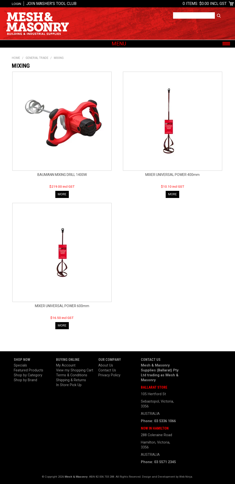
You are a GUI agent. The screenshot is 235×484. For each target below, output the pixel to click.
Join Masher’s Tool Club (51, 3)
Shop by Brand (25, 380)
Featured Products (28, 370)
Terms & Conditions (71, 375)
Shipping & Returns (71, 380)
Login (16, 4)
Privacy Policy (109, 375)
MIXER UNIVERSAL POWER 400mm (172, 175)
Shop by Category (28, 375)
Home (16, 58)
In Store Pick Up (69, 385)
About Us (105, 365)
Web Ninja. (186, 476)
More (62, 194)
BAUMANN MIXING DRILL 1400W (62, 175)
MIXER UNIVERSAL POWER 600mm (62, 306)
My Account (65, 365)
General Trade (37, 58)
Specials (20, 365)
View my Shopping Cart (74, 370)
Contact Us (107, 370)
